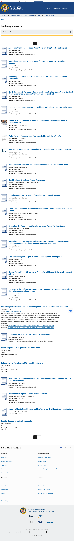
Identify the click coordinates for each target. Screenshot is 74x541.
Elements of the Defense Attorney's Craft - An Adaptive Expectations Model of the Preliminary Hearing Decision (40, 290)
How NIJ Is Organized (7, 461)
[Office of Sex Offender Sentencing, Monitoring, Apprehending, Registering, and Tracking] (49, 523)
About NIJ (4, 457)
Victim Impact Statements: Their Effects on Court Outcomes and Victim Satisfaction (38, 78)
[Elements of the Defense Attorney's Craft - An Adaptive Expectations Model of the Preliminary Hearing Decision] (4, 295)
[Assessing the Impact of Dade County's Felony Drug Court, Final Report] (4, 54)
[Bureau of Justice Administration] (31, 517)
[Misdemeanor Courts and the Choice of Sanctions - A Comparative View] (4, 171)
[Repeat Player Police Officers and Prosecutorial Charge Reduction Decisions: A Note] (4, 278)
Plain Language (15, 532)
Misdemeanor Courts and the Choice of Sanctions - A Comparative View (38, 165)
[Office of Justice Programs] (5, 8)
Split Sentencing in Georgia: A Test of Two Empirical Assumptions (35, 257)
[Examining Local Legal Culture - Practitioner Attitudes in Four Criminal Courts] (4, 113)
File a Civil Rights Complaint (45, 493)
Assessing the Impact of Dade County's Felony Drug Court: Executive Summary (37, 62)
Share (70, 9)
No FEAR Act (50, 532)
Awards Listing (42, 461)
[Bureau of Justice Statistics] (40, 518)
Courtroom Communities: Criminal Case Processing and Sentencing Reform (40, 149)
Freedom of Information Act (63, 532)
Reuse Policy (4, 501)
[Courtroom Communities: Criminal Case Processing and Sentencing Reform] (4, 151)
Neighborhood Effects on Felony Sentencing (27, 180)
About (45, 8)
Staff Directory (41, 485)
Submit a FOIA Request (44, 489)
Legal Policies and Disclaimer (37, 532)
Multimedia (4, 497)
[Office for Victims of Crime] (40, 523)
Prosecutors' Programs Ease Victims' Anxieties (28, 394)
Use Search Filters (8, 32)
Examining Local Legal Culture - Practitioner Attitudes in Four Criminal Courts (40, 107)
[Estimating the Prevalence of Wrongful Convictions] (4, 340)
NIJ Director (4, 465)
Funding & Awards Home (44, 457)
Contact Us (51, 8)
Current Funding (42, 465)
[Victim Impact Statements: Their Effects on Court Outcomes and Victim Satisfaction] (4, 83)
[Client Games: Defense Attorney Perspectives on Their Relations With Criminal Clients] (4, 215)
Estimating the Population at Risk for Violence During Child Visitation (37, 226)
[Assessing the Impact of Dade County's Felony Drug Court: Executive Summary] (4, 67)
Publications (4, 489)
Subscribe (57, 8)
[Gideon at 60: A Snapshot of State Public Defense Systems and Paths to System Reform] (4, 124)
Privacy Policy (24, 532)
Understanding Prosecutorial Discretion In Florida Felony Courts (35, 136)
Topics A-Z (64, 8)
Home (2, 19)
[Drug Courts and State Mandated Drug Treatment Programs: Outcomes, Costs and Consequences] (4, 384)
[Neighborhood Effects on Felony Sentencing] (4, 186)
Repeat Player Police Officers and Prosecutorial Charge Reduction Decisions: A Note (40, 273)
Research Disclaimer (6, 472)
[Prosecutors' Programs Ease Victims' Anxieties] (4, 400)
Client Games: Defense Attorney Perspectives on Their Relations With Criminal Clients (40, 210)
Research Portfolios (6, 469)
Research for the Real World (13, 311)
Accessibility (6, 532)
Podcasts (3, 485)
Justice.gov (40, 535)
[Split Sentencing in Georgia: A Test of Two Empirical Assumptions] (4, 263)
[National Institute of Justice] (49, 517)
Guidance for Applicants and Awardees (48, 469)
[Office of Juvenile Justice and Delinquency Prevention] (31, 523)
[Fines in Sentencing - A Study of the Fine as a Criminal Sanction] (4, 201)
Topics (3, 493)
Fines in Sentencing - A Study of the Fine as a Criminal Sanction (34, 195)
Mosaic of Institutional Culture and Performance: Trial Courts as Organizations (41, 409)
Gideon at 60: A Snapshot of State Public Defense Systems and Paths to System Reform (38, 122)
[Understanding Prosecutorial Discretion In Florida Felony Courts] (4, 139)
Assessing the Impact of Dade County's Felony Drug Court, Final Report (38, 48)
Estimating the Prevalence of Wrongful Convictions (29, 334)
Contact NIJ (41, 482)
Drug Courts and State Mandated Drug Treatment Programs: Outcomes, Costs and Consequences (40, 379)
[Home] (16, 8)
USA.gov (33, 535)
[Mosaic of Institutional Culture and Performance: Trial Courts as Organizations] (4, 415)
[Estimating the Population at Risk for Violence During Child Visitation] (4, 232)
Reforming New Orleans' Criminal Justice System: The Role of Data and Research (34, 307)
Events (3, 482)
